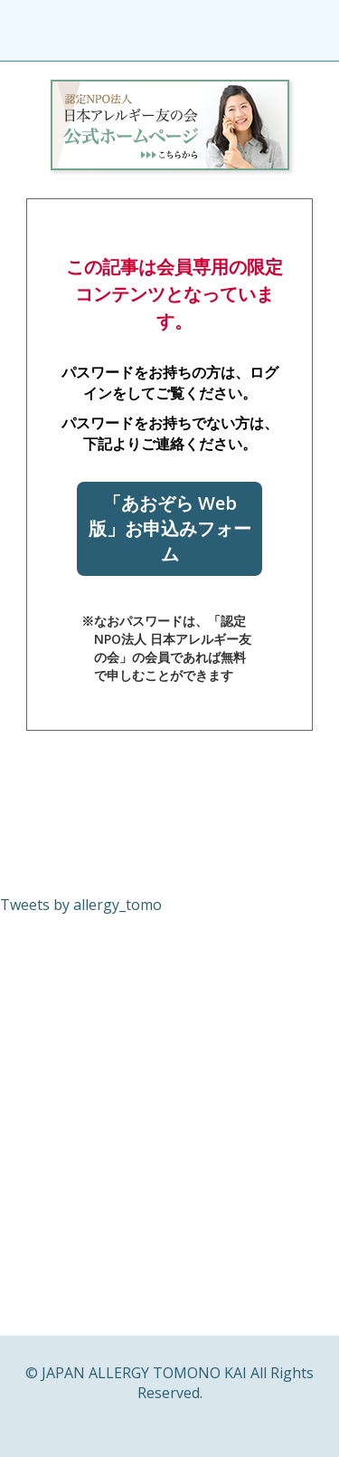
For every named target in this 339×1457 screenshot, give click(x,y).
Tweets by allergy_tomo (81, 905)
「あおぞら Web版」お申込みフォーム (170, 528)
